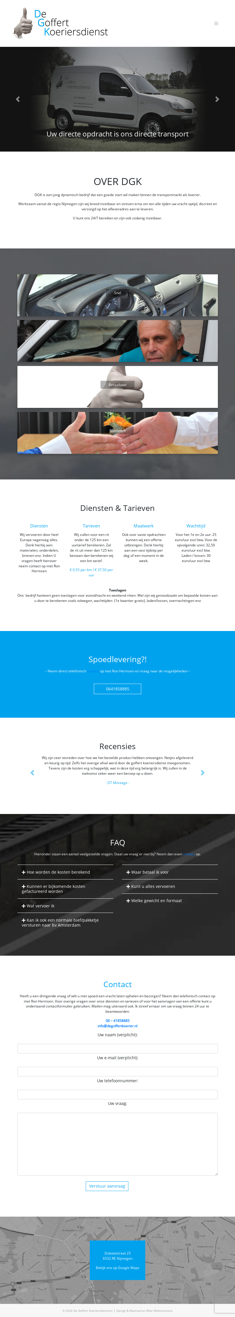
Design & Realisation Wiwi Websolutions (144, 1311)
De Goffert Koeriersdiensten (93, 1311)
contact (93, 671)
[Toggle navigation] (216, 23)
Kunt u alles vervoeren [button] (152, 886)
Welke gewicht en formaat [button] (156, 900)
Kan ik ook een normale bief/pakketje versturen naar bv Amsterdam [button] (60, 922)
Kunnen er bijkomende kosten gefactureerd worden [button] (53, 889)
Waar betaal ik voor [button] (149, 872)
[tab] (65, 872)
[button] (17, 99)
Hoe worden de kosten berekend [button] (58, 872)
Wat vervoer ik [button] (40, 906)
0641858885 (117, 689)
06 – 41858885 (118, 1020)
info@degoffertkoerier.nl (117, 1025)
